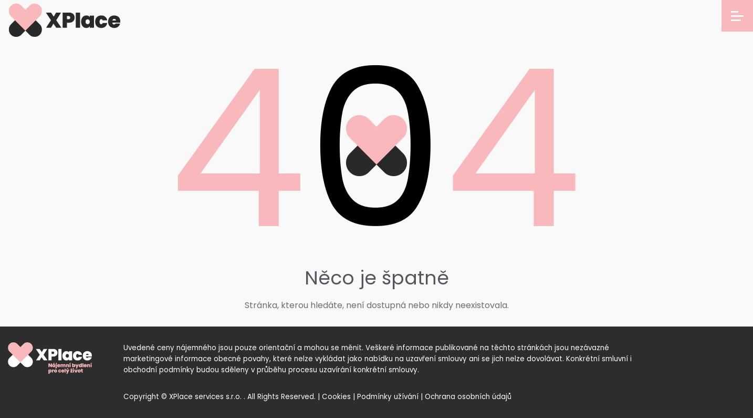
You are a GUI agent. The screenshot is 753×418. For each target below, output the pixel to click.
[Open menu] (737, 16)
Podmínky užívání (388, 397)
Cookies (336, 397)
